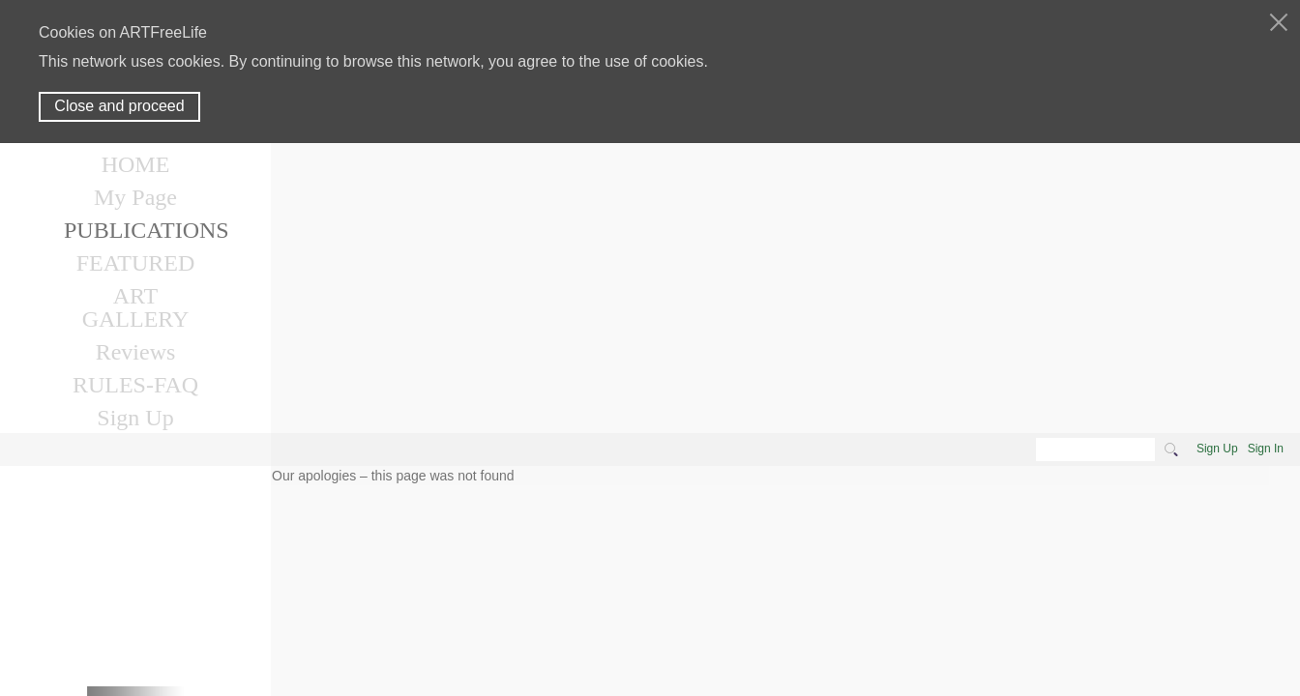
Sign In (1266, 448)
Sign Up (1217, 448)
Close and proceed (119, 106)
